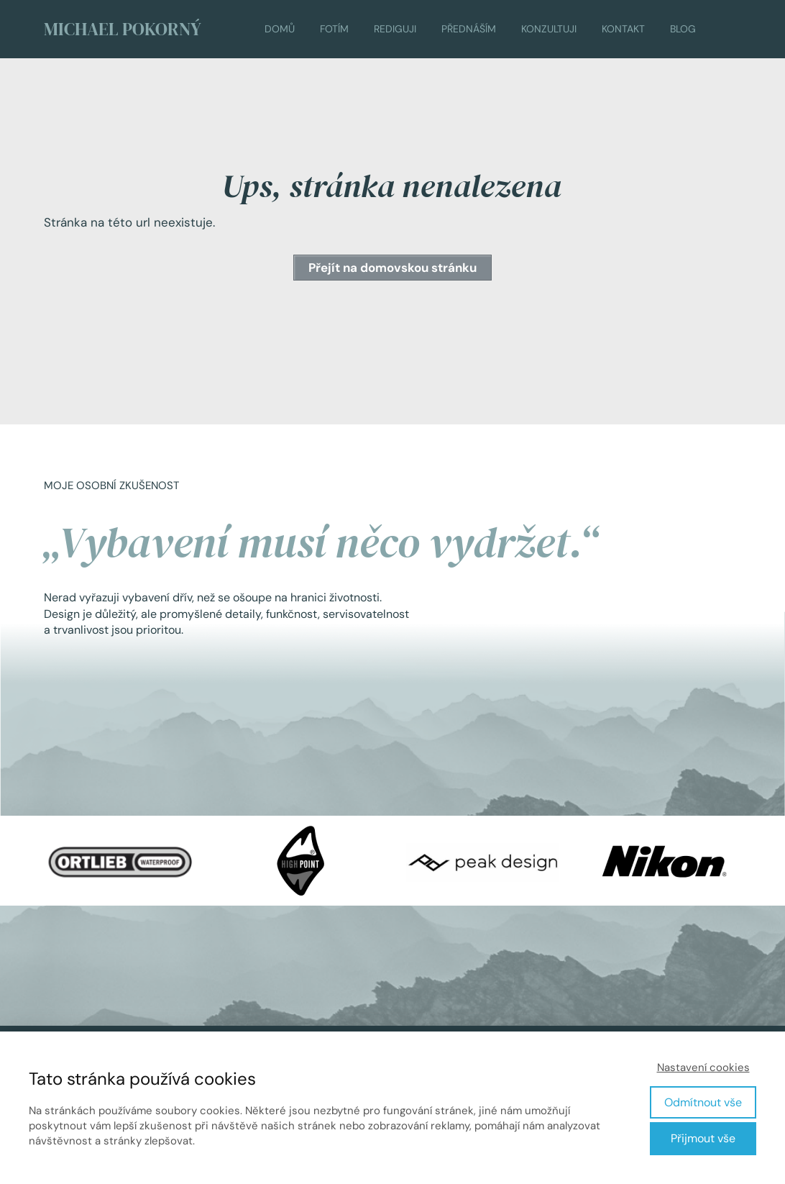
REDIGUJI (395, 28)
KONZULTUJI (549, 28)
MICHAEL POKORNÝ (122, 29)
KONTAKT (623, 28)
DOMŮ (280, 28)
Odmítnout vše (703, 1102)
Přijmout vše (703, 1138)
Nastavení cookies (703, 1067)
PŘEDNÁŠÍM (468, 28)
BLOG (683, 28)
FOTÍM (334, 28)
